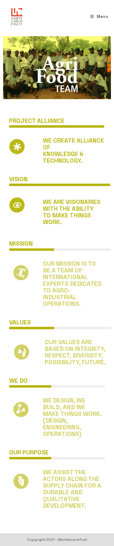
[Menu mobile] (99, 16)
